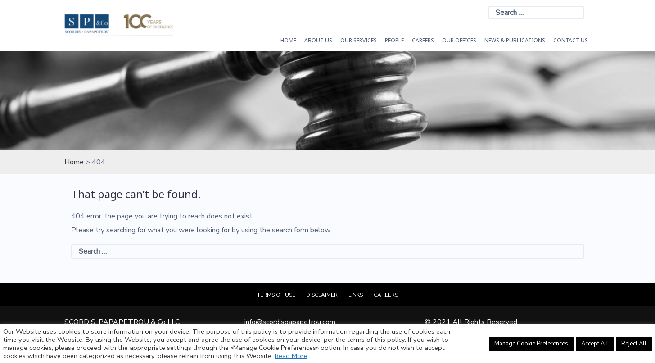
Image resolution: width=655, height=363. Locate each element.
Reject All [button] (633, 344)
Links (355, 295)
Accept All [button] (594, 344)
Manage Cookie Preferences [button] (531, 344)
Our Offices (459, 40)
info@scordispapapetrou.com (289, 322)
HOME (288, 40)
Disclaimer (322, 295)
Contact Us (570, 40)
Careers (423, 40)
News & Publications (514, 40)
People (394, 40)
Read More (291, 355)
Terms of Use (276, 295)
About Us (318, 40)
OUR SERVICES (358, 40)
